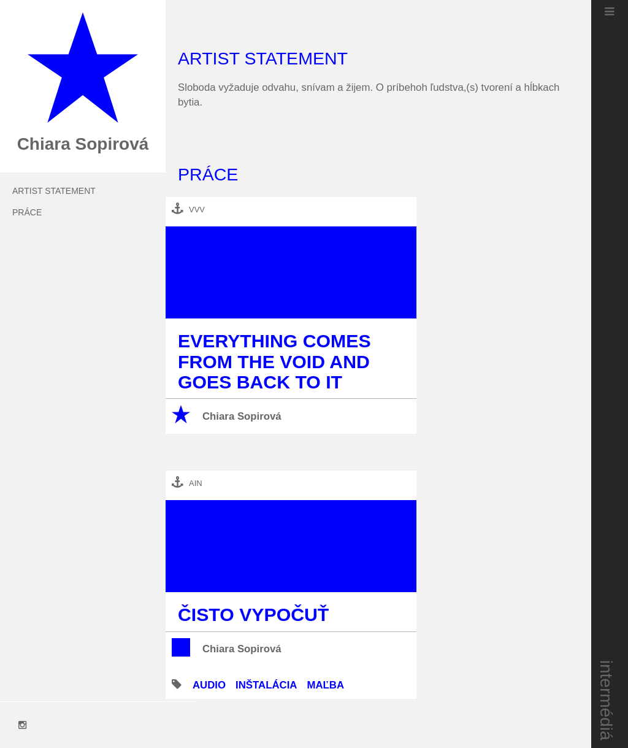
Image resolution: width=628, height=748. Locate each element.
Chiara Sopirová (241, 416)
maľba (325, 685)
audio (209, 685)
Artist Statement (54, 191)
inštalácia (266, 685)
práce (27, 212)
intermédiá (606, 700)
